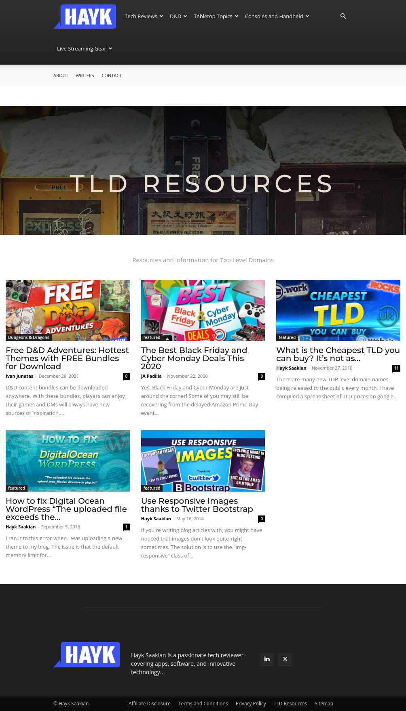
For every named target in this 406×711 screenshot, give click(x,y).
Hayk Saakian (291, 368)
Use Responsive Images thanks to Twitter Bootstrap (197, 505)
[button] (343, 16)
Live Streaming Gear (84, 48)
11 (396, 368)
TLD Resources (290, 703)
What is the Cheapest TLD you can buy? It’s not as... (338, 354)
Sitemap (324, 703)
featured (152, 337)
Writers (85, 75)
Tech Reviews (144, 16)
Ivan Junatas (19, 376)
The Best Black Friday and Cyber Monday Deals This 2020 (194, 358)
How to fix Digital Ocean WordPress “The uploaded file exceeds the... (66, 509)
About (60, 75)
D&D (178, 16)
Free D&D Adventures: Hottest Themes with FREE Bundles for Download (67, 358)
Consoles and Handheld (277, 16)
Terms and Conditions (203, 703)
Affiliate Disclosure (150, 703)
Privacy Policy (251, 703)
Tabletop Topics (216, 16)
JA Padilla (151, 376)
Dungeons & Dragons (28, 337)
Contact (112, 75)
